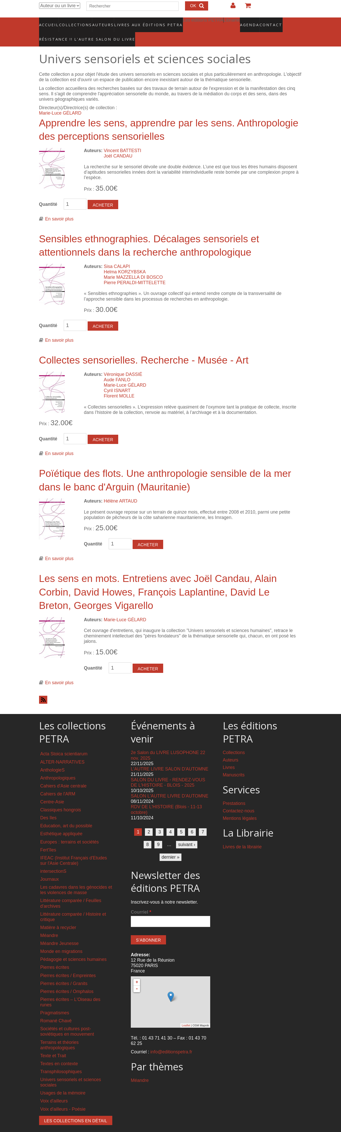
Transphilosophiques (61, 1060)
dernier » (170, 846)
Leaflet (186, 1014)
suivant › (186, 833)
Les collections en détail (75, 1110)
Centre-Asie (52, 791)
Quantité (48, 193)
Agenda (231, 22)
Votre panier (246, 7)
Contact (253, 22)
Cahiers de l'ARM (57, 783)
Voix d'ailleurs (54, 1090)
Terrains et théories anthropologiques (59, 1034)
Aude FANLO (117, 369)
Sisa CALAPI (117, 255)
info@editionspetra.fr (171, 1041)
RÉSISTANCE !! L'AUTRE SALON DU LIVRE (74, 31)
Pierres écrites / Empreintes (68, 964)
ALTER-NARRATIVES (62, 751)
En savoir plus (59, 208)
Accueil (49, 22)
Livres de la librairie (242, 836)
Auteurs (99, 22)
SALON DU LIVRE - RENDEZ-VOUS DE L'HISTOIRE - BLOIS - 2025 (168, 771)
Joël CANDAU (118, 145)
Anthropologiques (58, 767)
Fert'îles (48, 839)
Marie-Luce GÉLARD (60, 102)
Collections (74, 22)
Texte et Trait (53, 1044)
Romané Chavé (56, 1010)
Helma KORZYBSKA (125, 261)
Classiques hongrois (60, 799)
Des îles (48, 807)
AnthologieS (52, 759)
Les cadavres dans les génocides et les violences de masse (76, 879)
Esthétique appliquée (61, 822)
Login (230, 7)
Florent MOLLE (119, 385)
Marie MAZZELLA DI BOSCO (133, 266)
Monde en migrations (61, 940)
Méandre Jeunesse (59, 932)
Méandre (49, 924)
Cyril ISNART (117, 379)
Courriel (141, 901)
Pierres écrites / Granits (64, 972)
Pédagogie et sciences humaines (73, 948)
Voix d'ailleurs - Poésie (63, 1098)
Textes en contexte (59, 1052)
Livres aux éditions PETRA (137, 22)
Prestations (234, 792)
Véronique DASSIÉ (123, 363)
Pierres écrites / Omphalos (67, 980)
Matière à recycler (58, 916)
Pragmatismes (54, 1002)
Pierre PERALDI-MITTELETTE (135, 271)
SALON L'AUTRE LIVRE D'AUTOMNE (169, 785)
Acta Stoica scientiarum (64, 743)
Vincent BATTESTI (122, 139)
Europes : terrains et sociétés (69, 830)
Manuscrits (234, 764)
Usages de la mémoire (63, 1082)
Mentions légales (240, 807)
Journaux (49, 868)
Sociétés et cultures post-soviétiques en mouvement (67, 1020)
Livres (229, 756)
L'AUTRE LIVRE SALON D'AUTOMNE (169, 758)
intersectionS (53, 860)
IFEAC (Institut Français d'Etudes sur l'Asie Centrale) (73, 850)
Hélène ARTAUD (120, 490)
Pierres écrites (54, 956)
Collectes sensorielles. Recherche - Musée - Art (144, 349)
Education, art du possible (66, 815)
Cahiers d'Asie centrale (63, 775)
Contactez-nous (238, 800)
